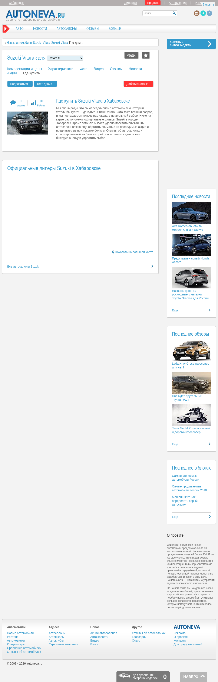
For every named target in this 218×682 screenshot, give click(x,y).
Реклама (179, 633)
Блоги (94, 644)
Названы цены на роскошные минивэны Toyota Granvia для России (190, 294)
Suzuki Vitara (59, 42)
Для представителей (188, 644)
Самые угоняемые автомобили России (185, 477)
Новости (135, 69)
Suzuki (37, 42)
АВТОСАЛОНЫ (67, 28)
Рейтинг (12, 637)
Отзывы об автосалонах (148, 633)
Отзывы (116, 69)
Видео (99, 69)
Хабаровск (16, 2)
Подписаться (19, 84)
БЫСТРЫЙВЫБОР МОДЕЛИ (180, 44)
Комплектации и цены (24, 69)
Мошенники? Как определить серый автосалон (185, 500)
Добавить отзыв (137, 84)
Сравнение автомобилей (24, 648)
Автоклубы (56, 640)
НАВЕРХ (190, 677)
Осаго (136, 640)
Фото (83, 69)
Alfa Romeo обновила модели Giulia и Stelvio (187, 228)
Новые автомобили (19, 42)
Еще (175, 310)
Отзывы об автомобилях (24, 651)
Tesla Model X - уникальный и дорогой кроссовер (191, 430)
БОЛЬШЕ (115, 28)
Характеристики (60, 69)
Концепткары (16, 644)
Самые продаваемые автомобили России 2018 (189, 488)
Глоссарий (139, 637)
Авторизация (178, 2)
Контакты (180, 640)
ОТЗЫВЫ (92, 28)
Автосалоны (57, 633)
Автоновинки (16, 640)
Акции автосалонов (103, 633)
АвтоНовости (99, 637)
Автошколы (57, 637)
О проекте (181, 637)
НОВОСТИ (40, 28)
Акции (12, 73)
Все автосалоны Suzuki (23, 266)
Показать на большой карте (132, 252)
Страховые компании (63, 644)
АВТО (19, 28)
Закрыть (208, 4)
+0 (41, 102)
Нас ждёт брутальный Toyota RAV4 (187, 397)
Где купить (31, 73)
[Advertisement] (191, 116)
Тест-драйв (44, 84)
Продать (153, 2)
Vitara (46, 42)
